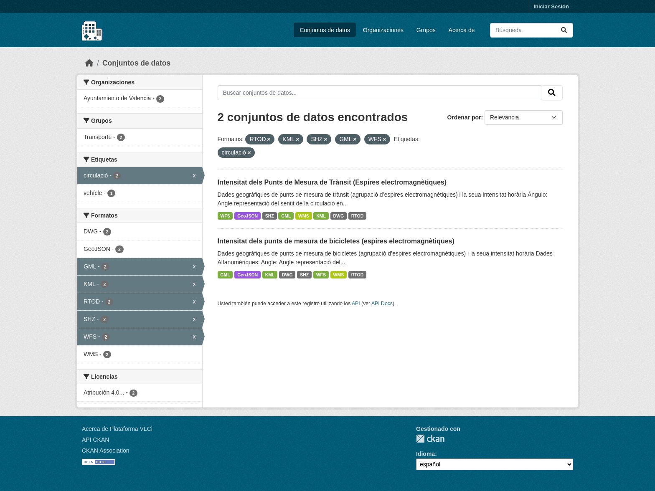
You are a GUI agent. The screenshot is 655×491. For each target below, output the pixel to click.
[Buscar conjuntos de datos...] (531, 30)
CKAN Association (105, 450)
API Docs (382, 303)
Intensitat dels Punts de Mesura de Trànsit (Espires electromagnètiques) (332, 182)
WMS (303, 215)
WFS (225, 215)
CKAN (430, 438)
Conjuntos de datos (325, 30)
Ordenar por (464, 117)
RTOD (357, 215)
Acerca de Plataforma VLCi (117, 428)
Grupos (426, 30)
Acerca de (462, 30)
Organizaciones (383, 30)
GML (286, 215)
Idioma (425, 454)
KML (321, 215)
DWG (338, 215)
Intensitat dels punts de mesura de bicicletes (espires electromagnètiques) (336, 241)
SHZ (269, 215)
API (356, 303)
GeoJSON (247, 215)
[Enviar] (564, 30)
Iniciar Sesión (551, 6)
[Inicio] (89, 63)
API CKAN (95, 439)
